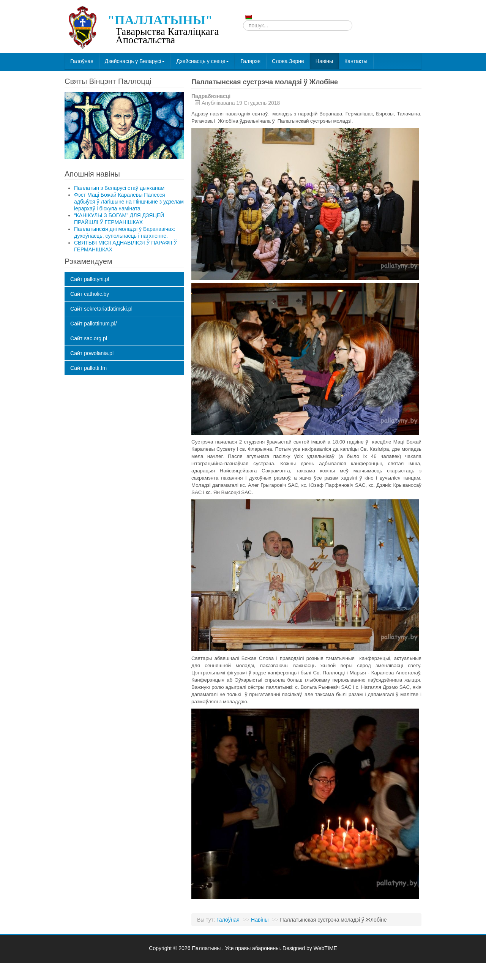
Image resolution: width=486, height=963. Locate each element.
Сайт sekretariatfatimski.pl (101, 309)
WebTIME (325, 948)
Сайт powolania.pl (92, 353)
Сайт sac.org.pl (88, 338)
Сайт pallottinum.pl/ (93, 323)
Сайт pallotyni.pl (89, 279)
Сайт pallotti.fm (88, 368)
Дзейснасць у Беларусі (135, 61)
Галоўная (81, 61)
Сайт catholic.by (89, 294)
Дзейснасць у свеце (202, 61)
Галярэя (250, 61)
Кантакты (355, 61)
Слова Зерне (288, 61)
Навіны (324, 61)
